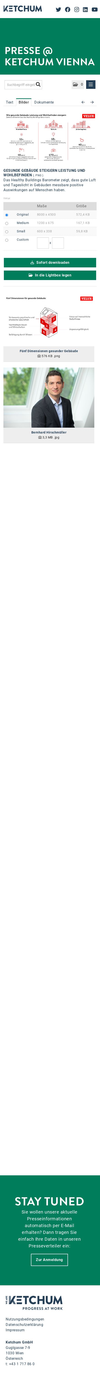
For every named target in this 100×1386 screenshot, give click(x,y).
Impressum (15, 1330)
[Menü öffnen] (91, 84)
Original (23, 214)
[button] (78, 84)
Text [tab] (9, 102)
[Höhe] (58, 243)
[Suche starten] (38, 83)
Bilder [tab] (24, 102)
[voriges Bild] (83, 102)
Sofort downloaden (50, 262)
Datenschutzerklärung (24, 1324)
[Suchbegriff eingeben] (23, 84)
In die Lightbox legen (50, 275)
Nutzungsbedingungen (25, 1319)
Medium (23, 223)
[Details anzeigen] (48, 320)
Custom (23, 239)
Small (21, 231)
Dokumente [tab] (44, 102)
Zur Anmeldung (49, 1260)
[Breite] (43, 243)
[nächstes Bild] (92, 102)
